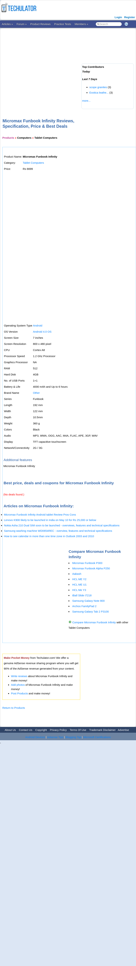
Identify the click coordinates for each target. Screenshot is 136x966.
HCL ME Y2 (79, 579)
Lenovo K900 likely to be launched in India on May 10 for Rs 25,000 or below (50, 519)
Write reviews (19, 676)
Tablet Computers (33, 162)
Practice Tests (62, 24)
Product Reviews (40, 24)
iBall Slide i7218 (82, 595)
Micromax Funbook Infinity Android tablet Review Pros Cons (40, 514)
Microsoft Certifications (97, 737)
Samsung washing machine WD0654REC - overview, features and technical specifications (58, 530)
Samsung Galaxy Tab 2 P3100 (90, 611)
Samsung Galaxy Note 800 (88, 600)
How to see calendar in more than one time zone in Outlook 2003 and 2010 (49, 536)
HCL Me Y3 (79, 589)
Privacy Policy (58, 729)
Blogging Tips (74, 737)
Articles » (7, 24)
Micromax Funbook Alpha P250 (91, 568)
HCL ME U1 (79, 584)
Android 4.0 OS (42, 331)
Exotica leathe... (99, 92)
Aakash (76, 573)
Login (118, 17)
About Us (10, 729)
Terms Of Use (78, 729)
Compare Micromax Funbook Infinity (94, 622)
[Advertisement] (40, 67)
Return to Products (13, 707)
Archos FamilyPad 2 (84, 606)
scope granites (98, 87)
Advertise (123, 729)
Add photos (18, 684)
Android (37, 325)
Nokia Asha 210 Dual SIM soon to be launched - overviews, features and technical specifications (62, 525)
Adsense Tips (55, 737)
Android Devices (35, 737)
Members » (81, 24)
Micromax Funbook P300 (87, 562)
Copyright (41, 729)
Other (36, 392)
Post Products (19, 693)
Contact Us (25, 729)
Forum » (22, 24)
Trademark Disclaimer (102, 729)
